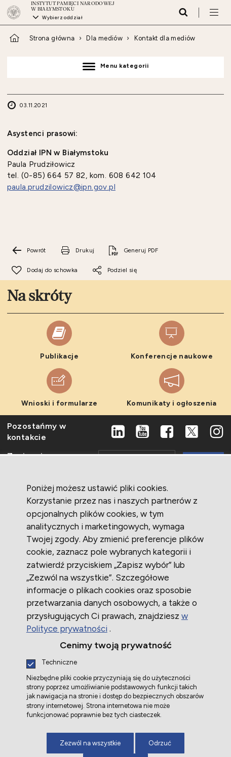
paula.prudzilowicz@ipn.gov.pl (61, 187)
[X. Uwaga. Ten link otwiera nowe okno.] (192, 431)
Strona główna (52, 38)
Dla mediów (104, 38)
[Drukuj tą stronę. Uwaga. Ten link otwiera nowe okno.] (77, 250)
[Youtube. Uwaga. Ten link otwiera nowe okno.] (142, 431)
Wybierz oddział (62, 17)
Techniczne (59, 662)
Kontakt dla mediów (165, 38)
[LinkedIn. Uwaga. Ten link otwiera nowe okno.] (118, 431)
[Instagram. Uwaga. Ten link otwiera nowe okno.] (216, 431)
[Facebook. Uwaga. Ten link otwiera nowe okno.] (167, 431)
